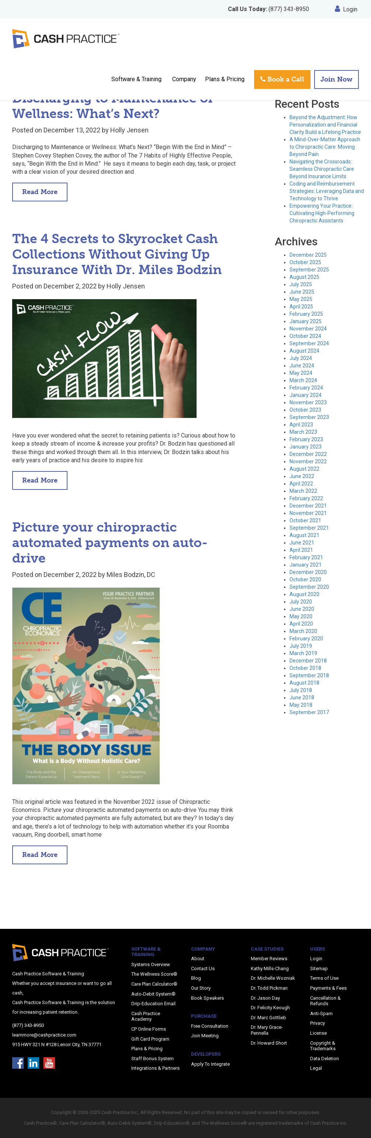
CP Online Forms (148, 1029)
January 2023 (305, 447)
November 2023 (308, 402)
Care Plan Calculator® (154, 984)
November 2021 (308, 513)
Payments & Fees (328, 988)
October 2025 (305, 262)
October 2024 (305, 336)
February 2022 (306, 498)
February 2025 (306, 314)
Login (346, 9)
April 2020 (301, 624)
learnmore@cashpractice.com (44, 1035)
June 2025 (301, 292)
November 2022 (308, 461)
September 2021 (309, 528)
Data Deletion (324, 1058)
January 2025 (305, 321)
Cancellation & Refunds (325, 1001)
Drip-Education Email (153, 1003)
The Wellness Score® (154, 974)
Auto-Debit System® (153, 994)
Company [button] (184, 79)
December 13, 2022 (72, 130)
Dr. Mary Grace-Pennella (267, 1030)
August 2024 (304, 351)
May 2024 (300, 373)
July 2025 (300, 284)
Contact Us (203, 968)
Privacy (317, 1023)
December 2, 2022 (70, 286)
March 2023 (303, 432)
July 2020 (300, 602)
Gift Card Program (150, 1039)
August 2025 (304, 277)
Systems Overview (150, 964)
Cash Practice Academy (145, 1016)
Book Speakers (207, 998)
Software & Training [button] (136, 79)
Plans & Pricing (225, 79)
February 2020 (306, 638)
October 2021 (305, 520)
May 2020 (300, 616)
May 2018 (300, 705)
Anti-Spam (321, 1013)
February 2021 (306, 557)
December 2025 (308, 255)
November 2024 (308, 329)
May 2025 (300, 299)
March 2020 (303, 631)
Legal (316, 1068)
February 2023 (306, 439)
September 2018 (309, 675)
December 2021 (308, 506)
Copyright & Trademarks (323, 1046)
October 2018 (305, 668)
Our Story (201, 988)
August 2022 (304, 469)
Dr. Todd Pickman (269, 988)
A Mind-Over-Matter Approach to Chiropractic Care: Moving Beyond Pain (324, 146)
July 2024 (300, 358)
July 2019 (300, 646)
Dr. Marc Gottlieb (268, 1017)
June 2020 (301, 609)
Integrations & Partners (155, 1068)
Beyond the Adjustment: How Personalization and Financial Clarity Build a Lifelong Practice (325, 124)
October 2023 (305, 410)
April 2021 (301, 550)
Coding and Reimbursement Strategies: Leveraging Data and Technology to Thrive (326, 191)
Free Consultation (209, 1026)
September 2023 (309, 417)
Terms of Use (324, 978)
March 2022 (303, 491)
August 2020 (304, 594)
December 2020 (308, 572)
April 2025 (301, 306)
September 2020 (309, 587)
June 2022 (301, 476)
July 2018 (300, 690)
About (197, 958)
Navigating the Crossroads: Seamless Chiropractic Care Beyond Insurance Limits (321, 169)
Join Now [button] (336, 79)
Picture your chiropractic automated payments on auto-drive (110, 542)
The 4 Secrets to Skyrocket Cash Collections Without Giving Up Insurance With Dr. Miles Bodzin (117, 254)
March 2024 (303, 380)
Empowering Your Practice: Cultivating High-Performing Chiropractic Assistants (321, 213)
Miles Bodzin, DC (131, 574)
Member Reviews (269, 958)
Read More (40, 192)
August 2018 (304, 683)
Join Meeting (205, 1035)
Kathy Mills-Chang (270, 968)
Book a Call (282, 79)
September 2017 (309, 712)
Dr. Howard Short (269, 1043)
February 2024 (306, 388)
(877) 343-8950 (268, 9)
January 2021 (305, 565)
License (318, 1033)
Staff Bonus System (152, 1058)
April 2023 (301, 425)
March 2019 (303, 653)
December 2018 (308, 661)
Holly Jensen (129, 130)
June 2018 (301, 698)
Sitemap (319, 968)
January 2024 (305, 395)
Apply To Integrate (210, 1064)
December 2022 (308, 454)
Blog (196, 978)
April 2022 (301, 484)
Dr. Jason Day (265, 998)
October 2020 (305, 579)
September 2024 (309, 343)
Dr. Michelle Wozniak (273, 978)
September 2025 (309, 270)
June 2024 (301, 366)
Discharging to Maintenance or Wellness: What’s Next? (113, 105)
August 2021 (304, 535)
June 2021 (301, 543)
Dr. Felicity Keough (270, 1007)
